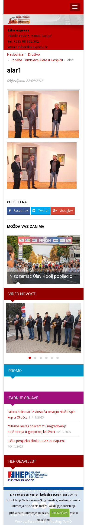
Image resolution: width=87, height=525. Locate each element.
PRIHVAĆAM (59, 513)
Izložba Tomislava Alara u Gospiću (37, 60)
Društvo (34, 54)
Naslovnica (15, 54)
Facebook (18, 210)
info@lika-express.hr (33, 47)
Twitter (40, 210)
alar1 (14, 70)
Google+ (63, 210)
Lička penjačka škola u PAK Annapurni (36, 441)
